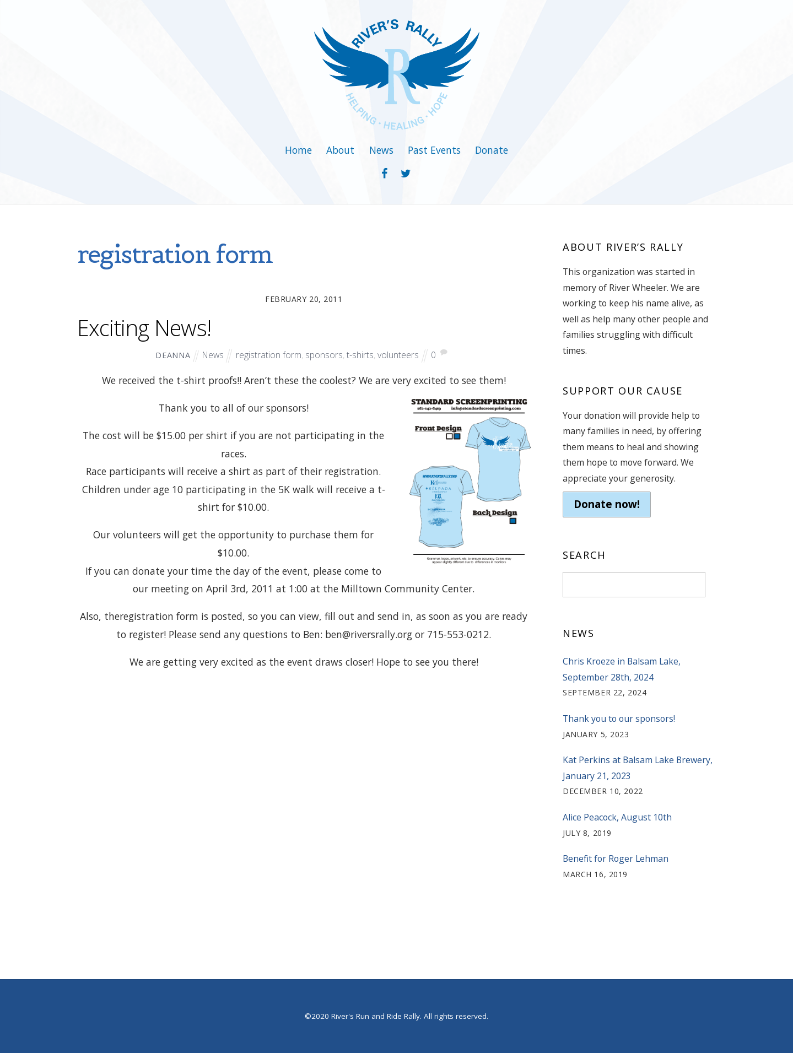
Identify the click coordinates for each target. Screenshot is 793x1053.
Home (298, 149)
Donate (491, 149)
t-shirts (360, 355)
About (340, 149)
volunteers (398, 355)
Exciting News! (144, 328)
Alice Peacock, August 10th (617, 817)
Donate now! (607, 504)
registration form (268, 355)
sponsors (324, 355)
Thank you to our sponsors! (619, 718)
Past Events (434, 149)
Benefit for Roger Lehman (615, 858)
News (381, 149)
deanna (172, 355)
